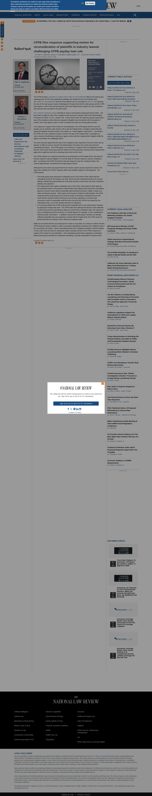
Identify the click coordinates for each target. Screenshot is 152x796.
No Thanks (90, 3)
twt (71, 409)
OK (82, 3)
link (77, 409)
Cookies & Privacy (75, 412)
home (80, 409)
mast (74, 409)
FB (68, 409)
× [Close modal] (102, 383)
